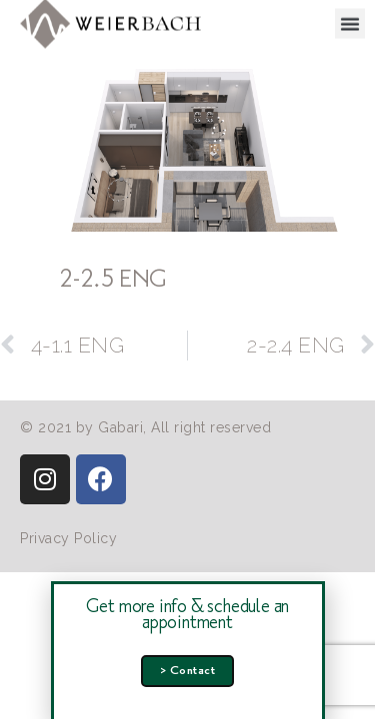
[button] (350, 21)
